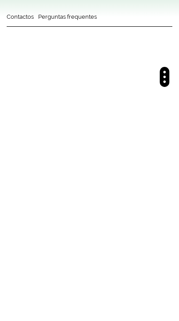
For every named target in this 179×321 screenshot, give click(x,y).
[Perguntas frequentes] (67, 19)
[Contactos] (20, 19)
